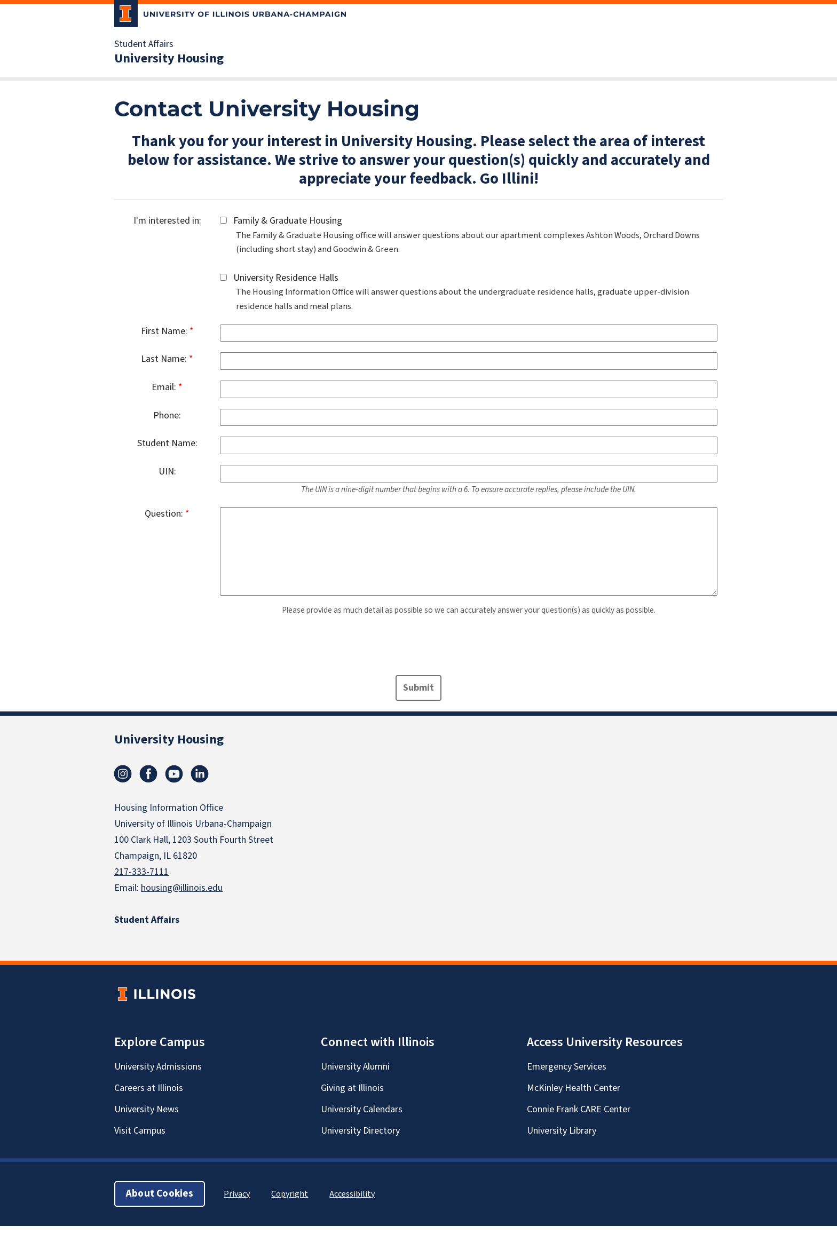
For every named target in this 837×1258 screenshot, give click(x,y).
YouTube (174, 774)
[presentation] (201, 649)
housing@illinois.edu (182, 888)
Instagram (123, 774)
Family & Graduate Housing (284, 220)
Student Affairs (143, 44)
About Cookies (159, 1193)
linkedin (199, 774)
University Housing (169, 59)
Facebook (148, 774)
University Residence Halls (282, 277)
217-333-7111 (141, 872)
